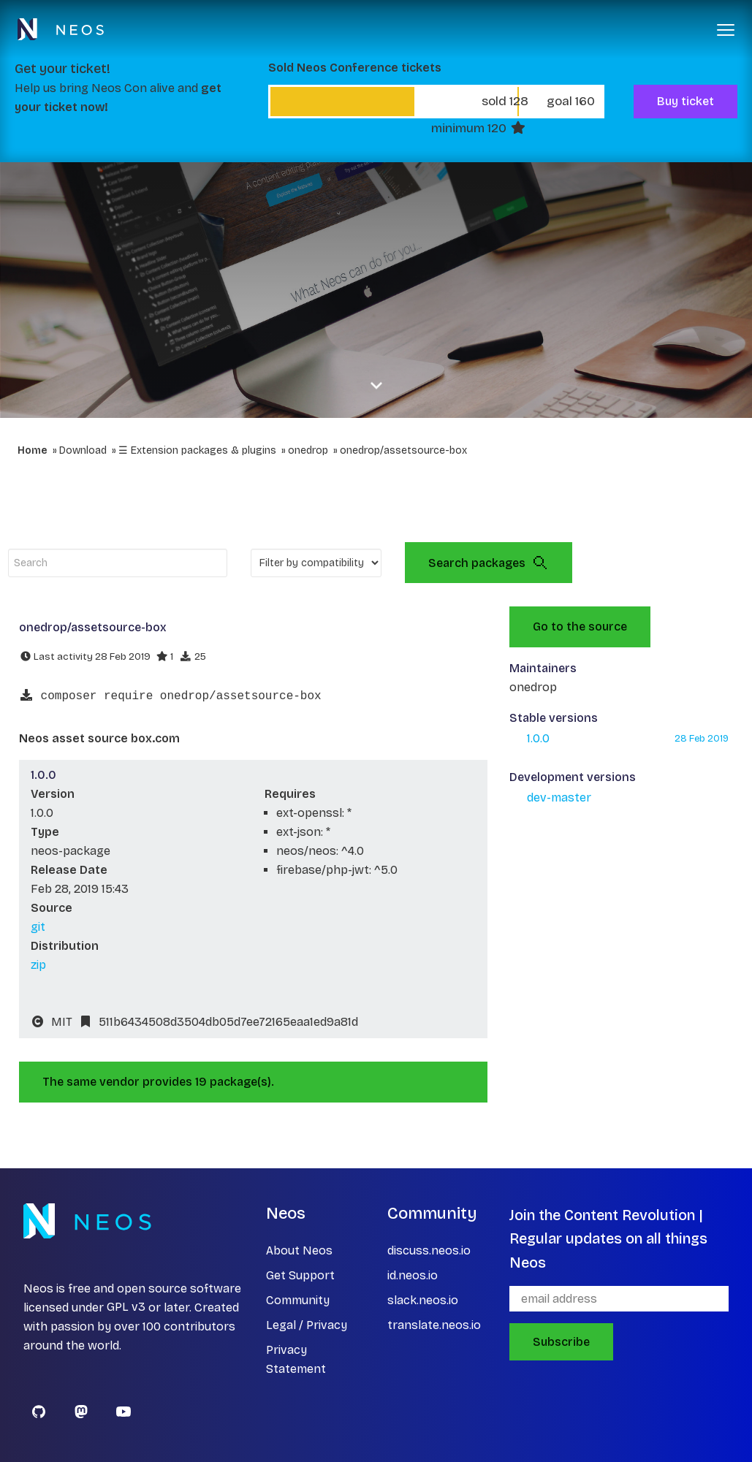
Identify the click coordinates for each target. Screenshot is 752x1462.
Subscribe (561, 1342)
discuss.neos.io (429, 1250)
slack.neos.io (422, 1300)
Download (83, 450)
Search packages (488, 562)
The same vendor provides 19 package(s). (158, 1082)
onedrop (308, 450)
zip (38, 965)
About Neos (299, 1250)
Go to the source (580, 626)
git (38, 927)
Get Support (300, 1275)
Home (33, 450)
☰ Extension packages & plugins (197, 450)
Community (298, 1300)
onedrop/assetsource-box (403, 450)
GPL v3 (126, 1307)
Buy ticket (685, 101)
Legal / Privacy (306, 1325)
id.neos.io (412, 1275)
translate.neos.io (434, 1325)
